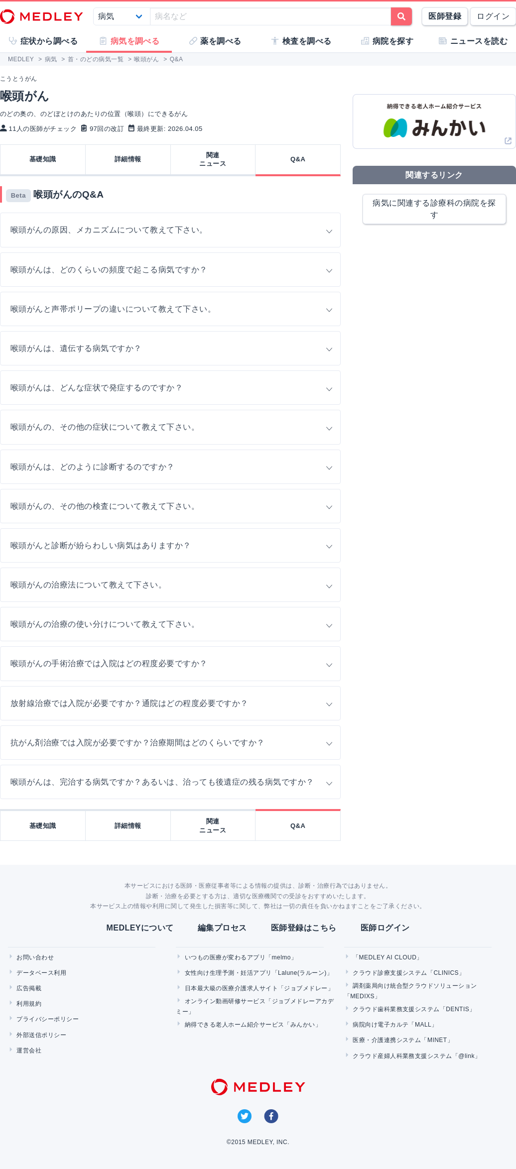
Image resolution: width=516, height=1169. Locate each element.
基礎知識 (42, 159)
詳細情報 (128, 159)
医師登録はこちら (304, 928)
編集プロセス (222, 928)
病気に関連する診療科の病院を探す (434, 209)
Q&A (297, 159)
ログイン (493, 16)
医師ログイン (385, 928)
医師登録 (444, 16)
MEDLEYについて (139, 928)
